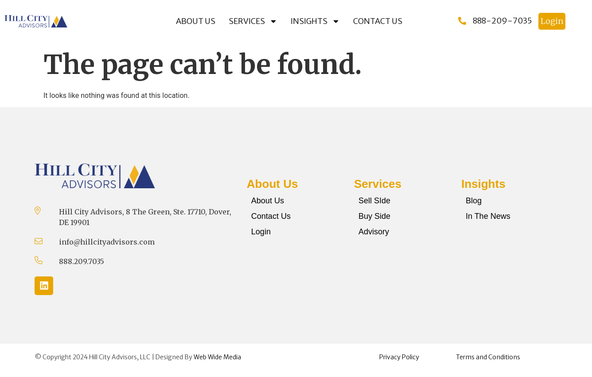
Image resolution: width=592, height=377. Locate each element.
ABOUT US (195, 21)
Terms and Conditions (488, 357)
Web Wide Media (217, 357)
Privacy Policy (399, 357)
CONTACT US (377, 21)
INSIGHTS (315, 21)
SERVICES (253, 21)
